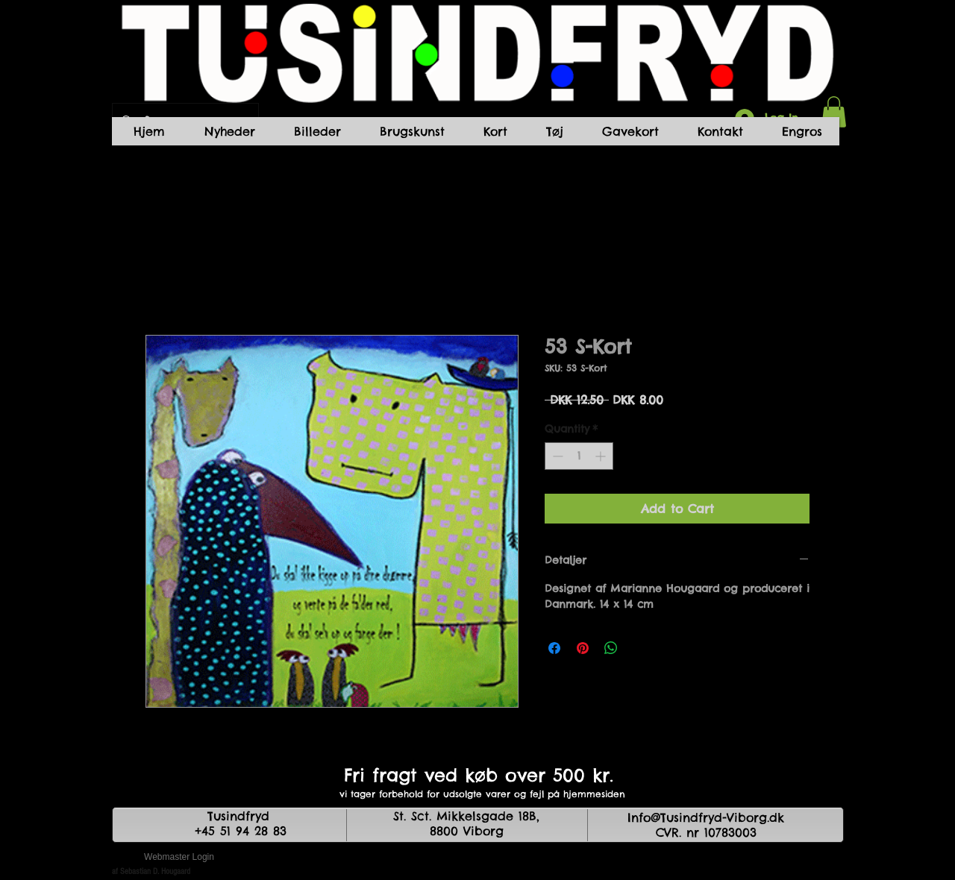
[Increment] (601, 456)
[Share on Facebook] (554, 648)
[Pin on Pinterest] (583, 648)
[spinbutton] (579, 456)
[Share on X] (639, 648)
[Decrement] (556, 456)
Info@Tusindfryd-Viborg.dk (705, 817)
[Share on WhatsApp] (611, 648)
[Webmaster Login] (179, 857)
